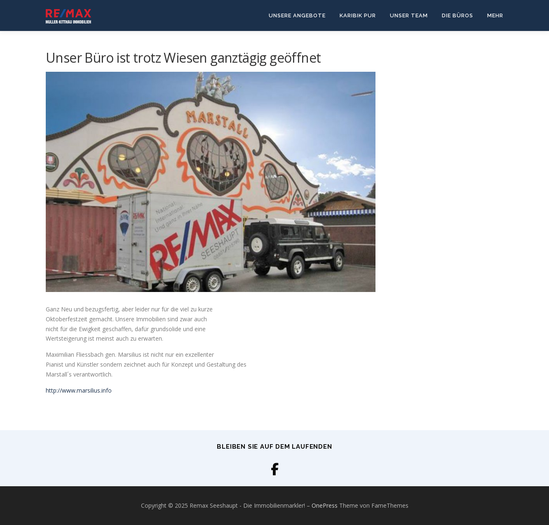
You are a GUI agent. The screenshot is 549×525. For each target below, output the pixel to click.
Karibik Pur (358, 15)
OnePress (325, 505)
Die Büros (457, 15)
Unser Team (409, 15)
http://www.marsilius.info (79, 390)
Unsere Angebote (297, 15)
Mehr (495, 15)
